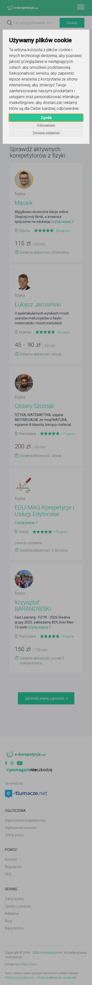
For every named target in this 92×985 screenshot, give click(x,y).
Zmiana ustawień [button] (46, 133)
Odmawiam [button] (46, 125)
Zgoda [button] (46, 118)
